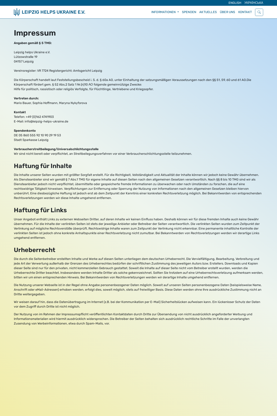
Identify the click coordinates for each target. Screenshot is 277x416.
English (235, 3)
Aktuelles (208, 12)
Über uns (227, 12)
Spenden (189, 12)
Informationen (164, 12)
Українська (253, 3)
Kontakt (245, 12)
